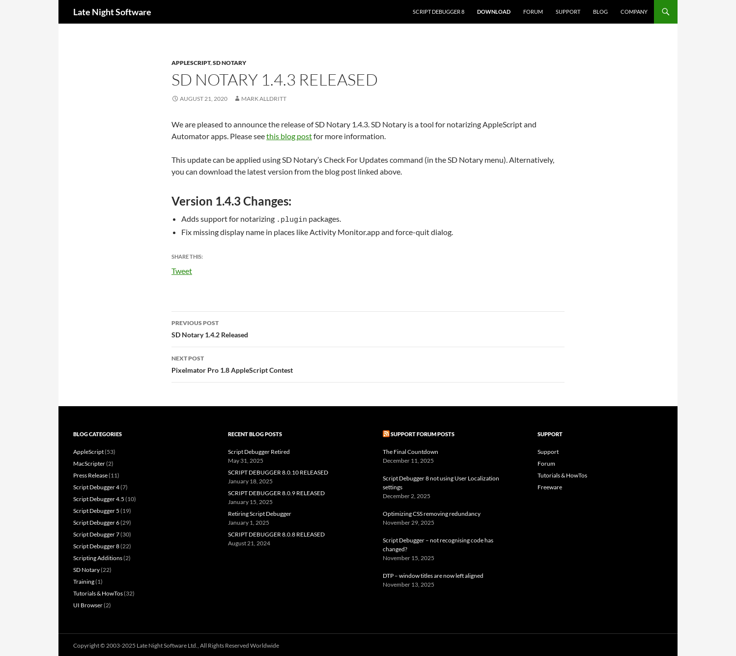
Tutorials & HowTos (98, 592)
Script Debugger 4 (96, 485)
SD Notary (229, 62)
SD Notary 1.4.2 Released (368, 326)
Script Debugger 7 (96, 533)
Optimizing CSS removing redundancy (432, 512)
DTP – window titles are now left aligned (433, 574)
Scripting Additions (97, 556)
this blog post (289, 136)
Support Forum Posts (422, 432)
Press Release (90, 473)
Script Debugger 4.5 (98, 497)
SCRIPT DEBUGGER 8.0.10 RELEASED (278, 471)
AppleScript (190, 62)
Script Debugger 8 (438, 11)
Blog (600, 11)
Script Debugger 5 (96, 509)
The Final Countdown (410, 450)
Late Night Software (112, 11)
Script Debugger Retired (259, 450)
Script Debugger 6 (96, 521)
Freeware (550, 485)
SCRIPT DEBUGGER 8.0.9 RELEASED (276, 491)
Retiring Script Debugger (259, 512)
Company (634, 11)
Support (568, 11)
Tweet (181, 268)
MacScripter (89, 462)
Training (83, 580)
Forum (533, 11)
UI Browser (88, 603)
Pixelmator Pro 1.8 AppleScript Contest (368, 362)
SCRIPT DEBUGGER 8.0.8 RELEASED (276, 533)
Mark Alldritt (263, 98)
